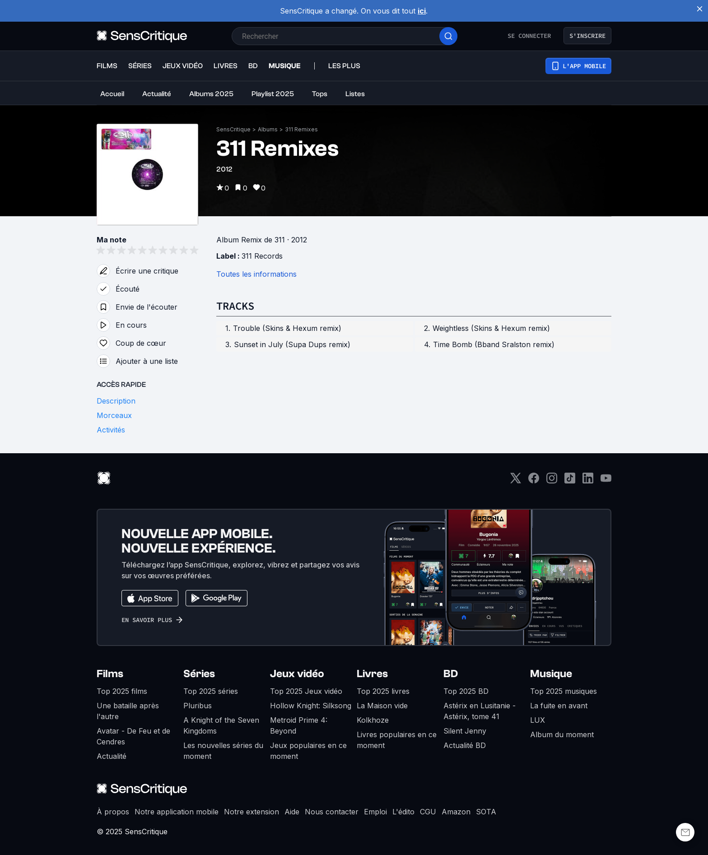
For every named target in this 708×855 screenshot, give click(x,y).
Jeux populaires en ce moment (308, 751)
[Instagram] (551, 481)
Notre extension (251, 811)
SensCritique (233, 129)
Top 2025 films (122, 691)
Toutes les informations (256, 274)
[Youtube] (606, 481)
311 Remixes (301, 129)
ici (422, 10)
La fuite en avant (558, 705)
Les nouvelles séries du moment (223, 751)
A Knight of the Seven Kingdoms (221, 725)
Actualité (111, 756)
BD (450, 674)
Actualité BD (464, 745)
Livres (372, 674)
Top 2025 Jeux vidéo (306, 691)
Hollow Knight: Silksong (310, 705)
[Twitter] (515, 481)
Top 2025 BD (466, 691)
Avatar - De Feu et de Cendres (133, 736)
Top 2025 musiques (563, 691)
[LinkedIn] (587, 481)
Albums (268, 129)
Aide (291, 811)
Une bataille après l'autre (128, 711)
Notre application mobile (177, 811)
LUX (537, 720)
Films (110, 674)
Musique (551, 674)
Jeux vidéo (297, 674)
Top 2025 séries (210, 691)
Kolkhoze (373, 720)
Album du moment (562, 734)
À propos (113, 811)
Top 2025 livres (383, 691)
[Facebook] (533, 481)
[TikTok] (569, 481)
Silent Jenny (464, 730)
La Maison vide (382, 705)
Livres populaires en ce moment (397, 740)
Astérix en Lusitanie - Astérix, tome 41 (479, 711)
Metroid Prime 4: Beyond (298, 725)
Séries (199, 674)
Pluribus (197, 705)
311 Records (262, 255)
